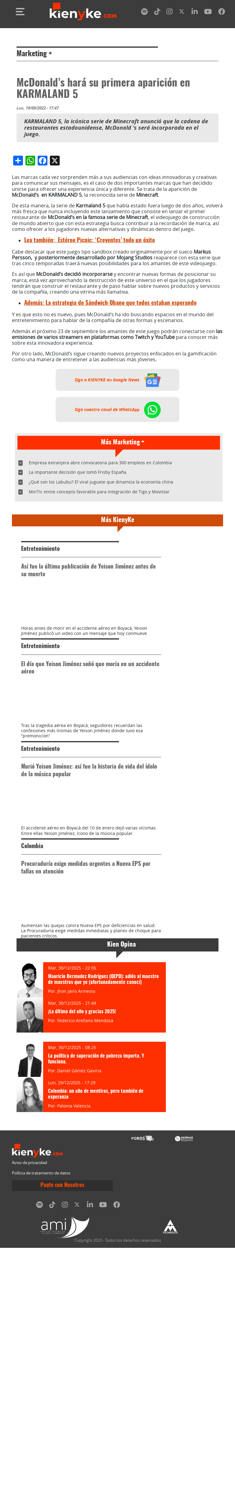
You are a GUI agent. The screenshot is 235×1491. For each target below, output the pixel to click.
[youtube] (208, 12)
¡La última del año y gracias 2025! (82, 1254)
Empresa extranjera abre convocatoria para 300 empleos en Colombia (100, 577)
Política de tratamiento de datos (41, 1416)
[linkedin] (195, 12)
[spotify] (144, 12)
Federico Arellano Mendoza (85, 1264)
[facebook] (221, 12)
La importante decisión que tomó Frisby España (77, 587)
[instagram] (169, 12)
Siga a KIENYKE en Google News (118, 495)
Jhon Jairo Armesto (76, 1234)
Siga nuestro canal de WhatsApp (118, 524)
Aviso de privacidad (29, 1406)
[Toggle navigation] (20, 11)
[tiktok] (157, 12)
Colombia (32, 1057)
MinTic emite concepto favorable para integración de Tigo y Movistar (99, 607)
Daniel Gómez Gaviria (79, 1314)
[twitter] (182, 12)
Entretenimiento (40, 664)
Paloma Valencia (74, 1349)
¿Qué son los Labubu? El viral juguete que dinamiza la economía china (101, 597)
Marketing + (34, 54)
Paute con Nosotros (62, 1428)
